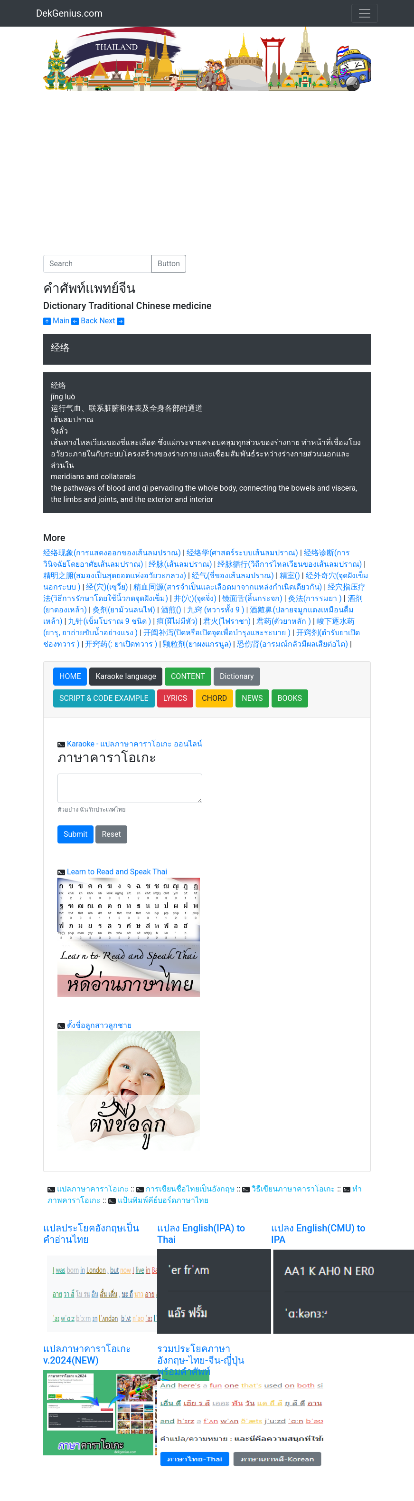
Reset (111, 834)
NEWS (252, 698)
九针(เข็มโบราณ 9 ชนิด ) (109, 621)
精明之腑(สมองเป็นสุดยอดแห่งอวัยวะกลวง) (114, 575)
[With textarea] (129, 788)
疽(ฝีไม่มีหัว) (177, 621)
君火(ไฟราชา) (227, 621)
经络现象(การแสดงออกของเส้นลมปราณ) (112, 552)
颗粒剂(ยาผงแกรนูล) (197, 644)
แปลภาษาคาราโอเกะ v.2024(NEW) (87, 1354)
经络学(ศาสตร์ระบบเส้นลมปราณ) (242, 552)
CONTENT (188, 676)
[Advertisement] (123, 162)
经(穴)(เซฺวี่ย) (107, 586)
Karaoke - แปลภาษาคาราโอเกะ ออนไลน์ (134, 743)
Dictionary (237, 676)
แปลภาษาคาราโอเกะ (93, 1188)
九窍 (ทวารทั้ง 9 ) (216, 609)
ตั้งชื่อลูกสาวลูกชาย (99, 1025)
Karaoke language (125, 676)
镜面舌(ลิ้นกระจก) (252, 598)
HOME (70, 676)
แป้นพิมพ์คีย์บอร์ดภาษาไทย (163, 1200)
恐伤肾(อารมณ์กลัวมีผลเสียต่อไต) (292, 644)
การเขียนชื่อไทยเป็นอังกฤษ (190, 1188)
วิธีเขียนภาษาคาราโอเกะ (293, 1188)
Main (56, 320)
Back (84, 320)
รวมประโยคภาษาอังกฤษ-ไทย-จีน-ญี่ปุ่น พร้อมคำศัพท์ (201, 1360)
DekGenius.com (69, 13)
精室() (290, 575)
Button (169, 263)
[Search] (97, 264)
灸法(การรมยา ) (315, 598)
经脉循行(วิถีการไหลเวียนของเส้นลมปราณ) (289, 564)
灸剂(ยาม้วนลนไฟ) (124, 609)
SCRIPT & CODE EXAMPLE (104, 698)
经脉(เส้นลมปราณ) (180, 564)
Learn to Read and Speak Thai (117, 871)
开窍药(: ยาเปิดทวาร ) (121, 644)
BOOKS (290, 698)
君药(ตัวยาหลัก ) (283, 621)
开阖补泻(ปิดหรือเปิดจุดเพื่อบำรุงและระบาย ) (217, 632)
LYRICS (175, 698)
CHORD (214, 698)
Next (111, 320)
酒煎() (171, 609)
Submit (75, 834)
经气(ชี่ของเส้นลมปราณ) (233, 575)
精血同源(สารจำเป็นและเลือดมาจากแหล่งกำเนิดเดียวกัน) (227, 586)
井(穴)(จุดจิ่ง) (195, 598)
